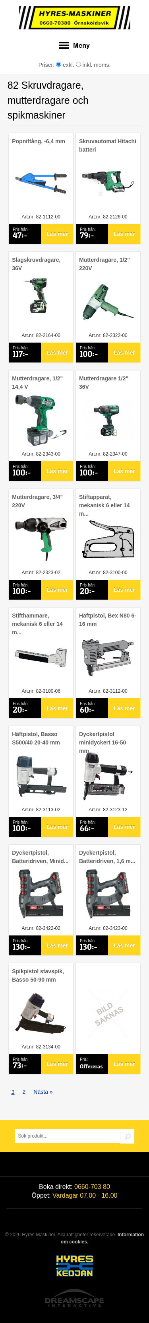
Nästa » (42, 1092)
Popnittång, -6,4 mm (38, 141)
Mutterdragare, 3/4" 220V (37, 501)
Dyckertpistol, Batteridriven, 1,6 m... (107, 857)
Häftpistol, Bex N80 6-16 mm (107, 619)
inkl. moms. (93, 65)
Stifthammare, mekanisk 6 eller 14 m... (37, 623)
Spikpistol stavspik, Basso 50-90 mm (38, 975)
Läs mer (57, 234)
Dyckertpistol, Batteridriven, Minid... (40, 857)
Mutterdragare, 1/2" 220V (104, 264)
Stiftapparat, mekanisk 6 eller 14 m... (104, 505)
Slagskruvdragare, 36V (36, 264)
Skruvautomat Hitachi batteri (107, 145)
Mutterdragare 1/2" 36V (103, 382)
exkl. (65, 65)
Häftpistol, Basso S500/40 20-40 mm (36, 738)
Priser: (47, 65)
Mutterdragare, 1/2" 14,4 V (37, 382)
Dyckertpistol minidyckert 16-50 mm (102, 742)
